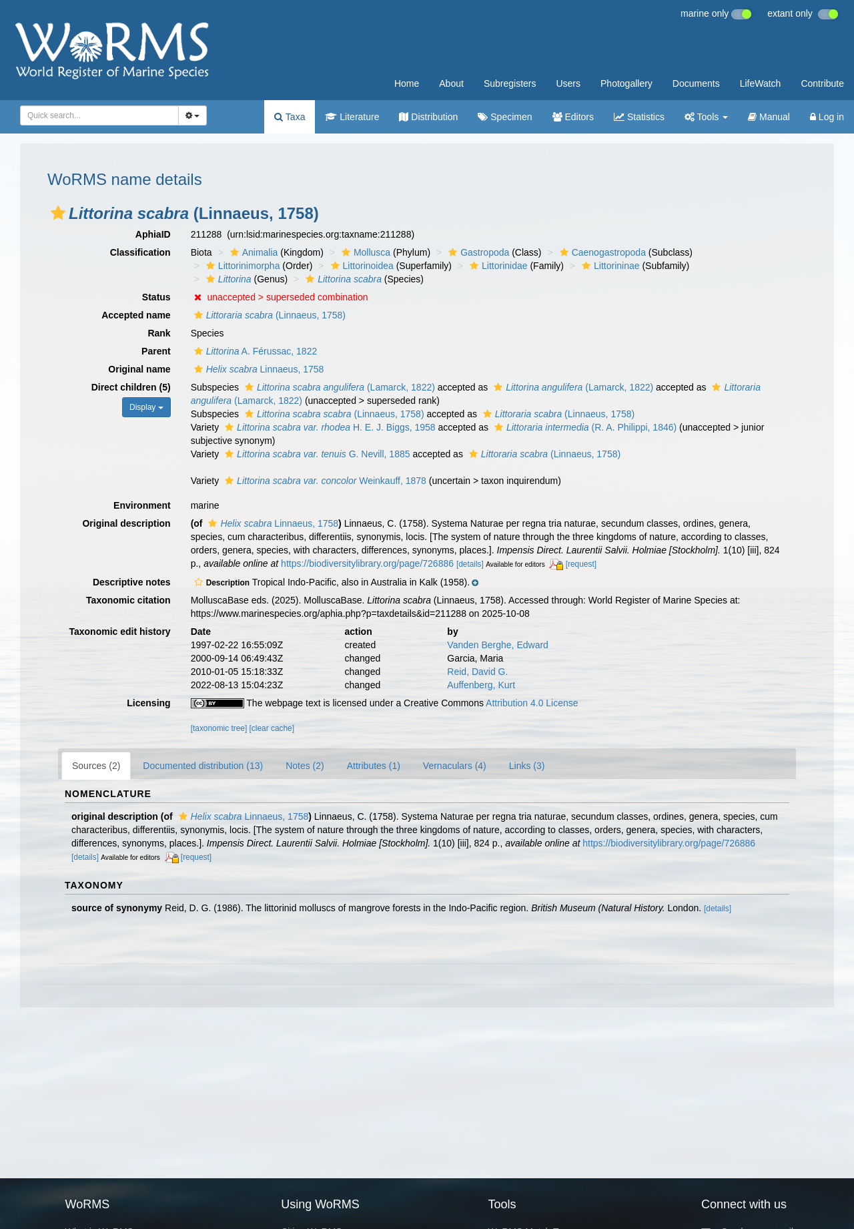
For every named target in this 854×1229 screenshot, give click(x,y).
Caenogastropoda (601, 252)
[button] (58, 213)
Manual (769, 116)
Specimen (505, 116)
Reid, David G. (477, 671)
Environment (142, 505)
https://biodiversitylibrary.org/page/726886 (367, 563)
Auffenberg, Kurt (481, 685)
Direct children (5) (131, 387)
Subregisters (510, 83)
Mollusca (364, 252)
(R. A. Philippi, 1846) (584, 427)
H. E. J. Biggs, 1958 (329, 427)
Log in (827, 116)
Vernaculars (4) (454, 765)
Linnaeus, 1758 (257, 369)
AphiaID (153, 234)
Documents (696, 83)
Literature (352, 116)
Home (406, 83)
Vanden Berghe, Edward (497, 645)
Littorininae (609, 265)
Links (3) (527, 765)
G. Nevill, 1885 (316, 454)
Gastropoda (477, 252)
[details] (470, 564)
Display (146, 407)
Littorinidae (497, 265)
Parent (156, 351)
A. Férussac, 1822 (254, 351)
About (451, 83)
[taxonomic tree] (219, 728)
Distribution (428, 116)
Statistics (639, 116)
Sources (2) (96, 765)
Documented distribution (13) (203, 765)
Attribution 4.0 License (532, 703)
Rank (158, 333)
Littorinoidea (361, 265)
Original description (126, 523)
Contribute (822, 83)
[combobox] (99, 115)
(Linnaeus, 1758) (268, 315)
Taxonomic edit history (119, 631)
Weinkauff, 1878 (324, 480)
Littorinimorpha (241, 265)
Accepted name (135, 315)
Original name (139, 369)
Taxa (289, 116)
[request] (581, 564)
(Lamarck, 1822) (338, 387)
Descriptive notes (132, 582)
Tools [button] (706, 116)
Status (156, 297)
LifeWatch (760, 83)
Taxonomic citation (128, 600)
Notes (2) (305, 765)
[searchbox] (95, 115)
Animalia (252, 252)
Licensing (148, 703)
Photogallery (626, 83)
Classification (140, 252)
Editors (573, 116)
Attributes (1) (373, 765)
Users (568, 83)
